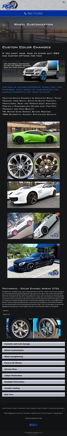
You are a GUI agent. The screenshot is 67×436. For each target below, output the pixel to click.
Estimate (33, 408)
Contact (39, 408)
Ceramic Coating (12, 388)
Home (3, 408)
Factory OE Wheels (13, 363)
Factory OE (19, 413)
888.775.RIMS (33, 13)
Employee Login (57, 413)
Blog (40, 418)
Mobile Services (36, 413)
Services (9, 408)
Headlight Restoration (14, 382)
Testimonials (21, 408)
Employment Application (31, 418)
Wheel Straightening (13, 356)
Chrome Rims (10, 369)
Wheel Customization (14, 350)
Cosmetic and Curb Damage (17, 344)
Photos (15, 408)
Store (27, 408)
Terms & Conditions (47, 413)
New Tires (8, 394)
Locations (44, 408)
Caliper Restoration (13, 375)
